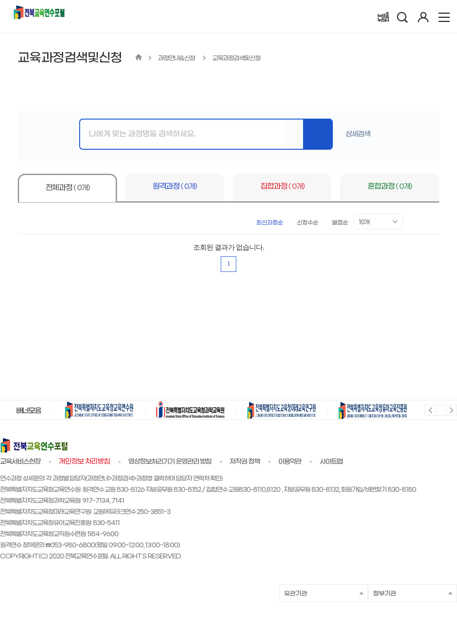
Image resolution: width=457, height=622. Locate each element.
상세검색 (357, 134)
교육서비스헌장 (20, 462)
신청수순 (307, 222)
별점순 (340, 222)
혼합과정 (390, 186)
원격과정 (175, 186)
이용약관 (289, 462)
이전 (430, 410)
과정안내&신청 (177, 58)
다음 (451, 410)
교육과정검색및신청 (236, 58)
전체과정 (67, 187)
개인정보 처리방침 (84, 462)
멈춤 (440, 410)
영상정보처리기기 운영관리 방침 (170, 462)
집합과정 (282, 186)
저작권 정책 (245, 462)
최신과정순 (269, 222)
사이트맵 (331, 462)
